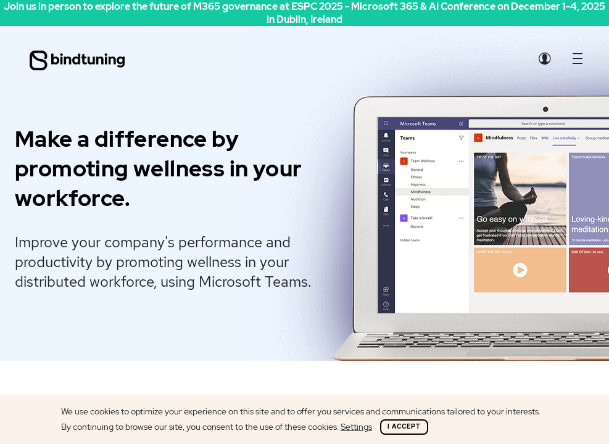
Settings (356, 426)
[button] (577, 62)
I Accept (404, 426)
